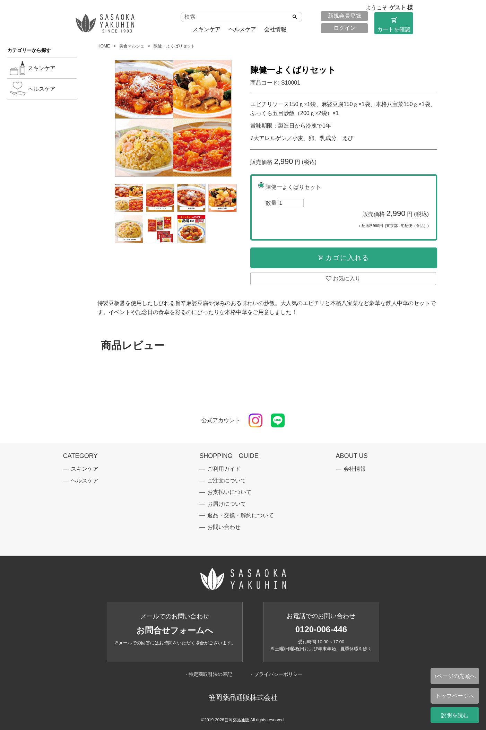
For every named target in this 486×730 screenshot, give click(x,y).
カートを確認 (393, 24)
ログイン (344, 28)
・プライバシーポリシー (276, 674)
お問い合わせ (224, 527)
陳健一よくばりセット (347, 208)
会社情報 (275, 29)
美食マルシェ (131, 46)
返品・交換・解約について (240, 515)
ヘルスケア (242, 29)
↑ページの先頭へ (455, 676)
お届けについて (226, 504)
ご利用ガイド (224, 469)
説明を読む (455, 715)
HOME (103, 46)
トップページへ (454, 696)
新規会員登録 (344, 16)
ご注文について (226, 481)
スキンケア (206, 29)
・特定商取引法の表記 (208, 674)
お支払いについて (229, 492)
